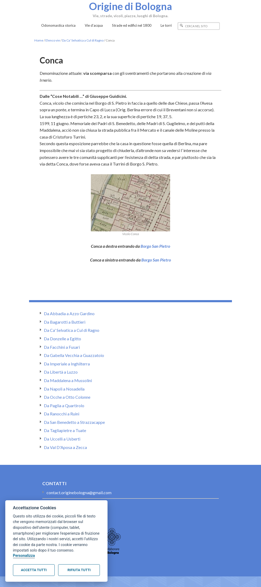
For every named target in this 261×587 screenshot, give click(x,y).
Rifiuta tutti (79, 570)
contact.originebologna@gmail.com (78, 492)
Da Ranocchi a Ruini (61, 413)
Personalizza (24, 555)
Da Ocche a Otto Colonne (67, 397)
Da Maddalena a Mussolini (68, 380)
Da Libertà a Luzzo (61, 371)
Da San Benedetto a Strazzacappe (74, 422)
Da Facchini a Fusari (62, 347)
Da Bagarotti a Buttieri (64, 321)
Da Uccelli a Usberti (62, 438)
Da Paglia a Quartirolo (64, 405)
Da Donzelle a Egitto (62, 338)
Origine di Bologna (130, 6)
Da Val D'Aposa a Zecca (65, 447)
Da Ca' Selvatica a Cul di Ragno (83, 40)
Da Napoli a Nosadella (64, 388)
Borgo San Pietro (155, 246)
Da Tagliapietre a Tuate (65, 430)
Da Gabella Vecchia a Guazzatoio (74, 355)
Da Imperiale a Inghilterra (67, 363)
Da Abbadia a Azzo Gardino (69, 313)
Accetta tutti (33, 570)
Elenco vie (52, 40)
